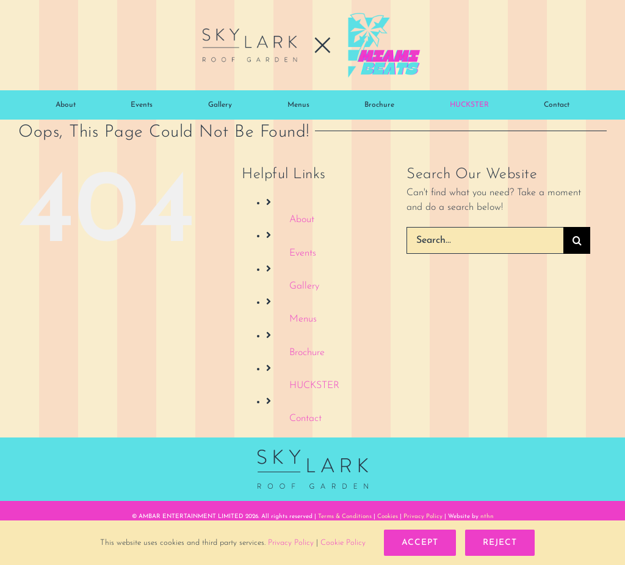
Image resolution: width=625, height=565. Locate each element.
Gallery (304, 286)
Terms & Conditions (345, 516)
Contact (305, 418)
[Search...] (484, 240)
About (301, 220)
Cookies (387, 516)
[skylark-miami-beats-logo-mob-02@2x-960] (312, 17)
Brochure (307, 353)
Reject (500, 542)
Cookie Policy (343, 543)
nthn (487, 516)
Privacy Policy (423, 516)
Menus (303, 319)
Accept (420, 542)
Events (302, 253)
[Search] (576, 240)
